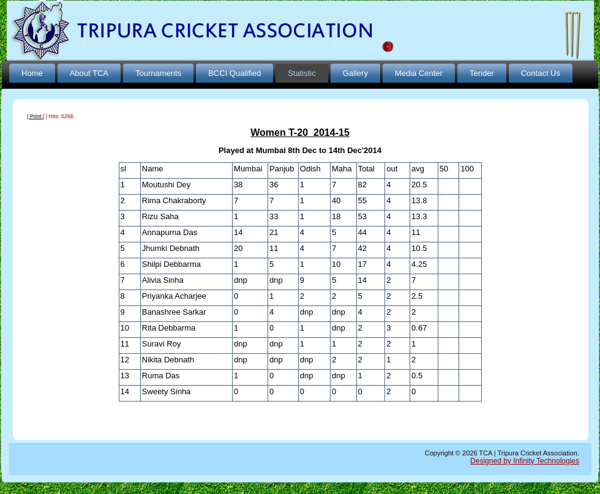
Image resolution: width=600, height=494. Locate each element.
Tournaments (158, 73)
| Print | (35, 116)
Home (32, 73)
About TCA (89, 73)
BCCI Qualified (234, 73)
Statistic (302, 73)
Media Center (419, 73)
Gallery (355, 73)
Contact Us (540, 73)
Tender (482, 73)
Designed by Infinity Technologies (524, 461)
